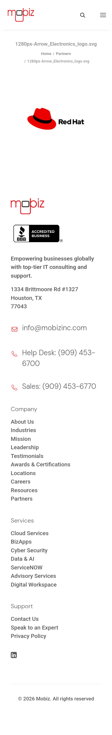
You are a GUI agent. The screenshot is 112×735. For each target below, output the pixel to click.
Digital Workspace (34, 584)
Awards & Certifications (40, 464)
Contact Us (25, 618)
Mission (21, 438)
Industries (23, 430)
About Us (22, 421)
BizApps (21, 541)
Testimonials (27, 456)
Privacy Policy (28, 636)
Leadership (25, 447)
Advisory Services (33, 575)
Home (46, 53)
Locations (23, 473)
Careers (20, 481)
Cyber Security (29, 550)
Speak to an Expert (34, 627)
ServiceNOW (26, 567)
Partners (63, 53)
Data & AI (22, 558)
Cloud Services (30, 533)
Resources (24, 490)
